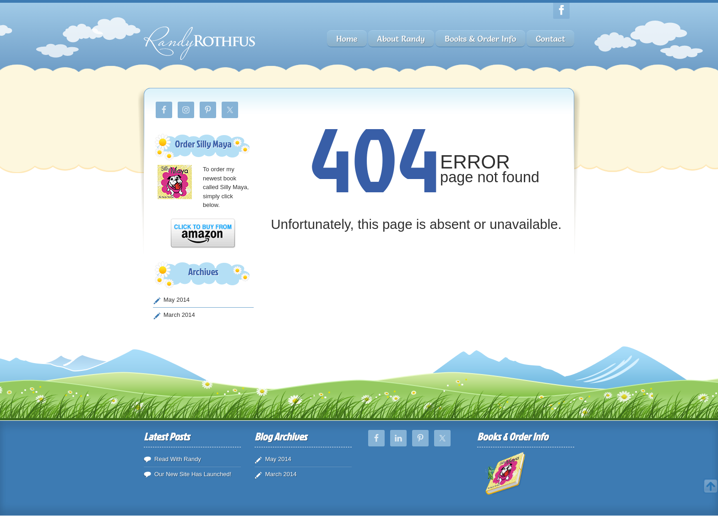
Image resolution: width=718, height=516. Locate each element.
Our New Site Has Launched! (192, 474)
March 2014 (179, 314)
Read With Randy (177, 459)
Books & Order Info (480, 38)
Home (346, 38)
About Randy (401, 38)
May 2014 (176, 299)
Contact (550, 38)
